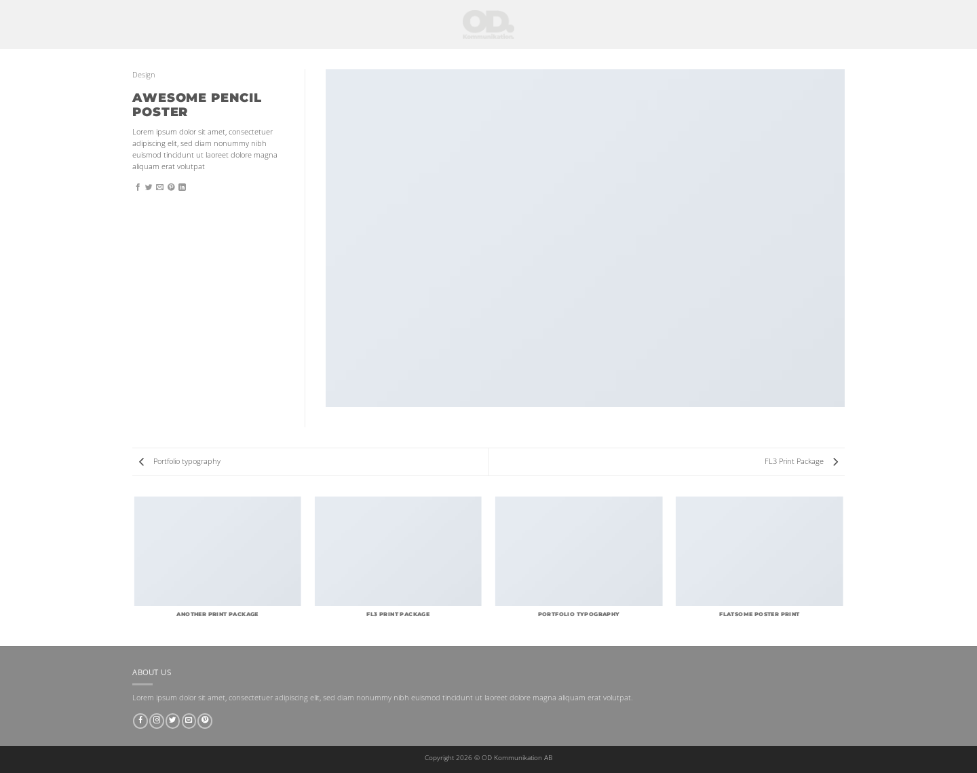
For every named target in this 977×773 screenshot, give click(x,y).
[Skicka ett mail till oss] (189, 721)
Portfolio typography (180, 461)
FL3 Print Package (801, 461)
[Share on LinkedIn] (182, 187)
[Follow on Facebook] (140, 721)
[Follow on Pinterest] (204, 721)
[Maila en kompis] (160, 187)
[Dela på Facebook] (138, 187)
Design (143, 74)
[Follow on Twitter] (173, 721)
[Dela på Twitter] (149, 187)
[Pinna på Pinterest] (171, 187)
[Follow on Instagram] (156, 721)
